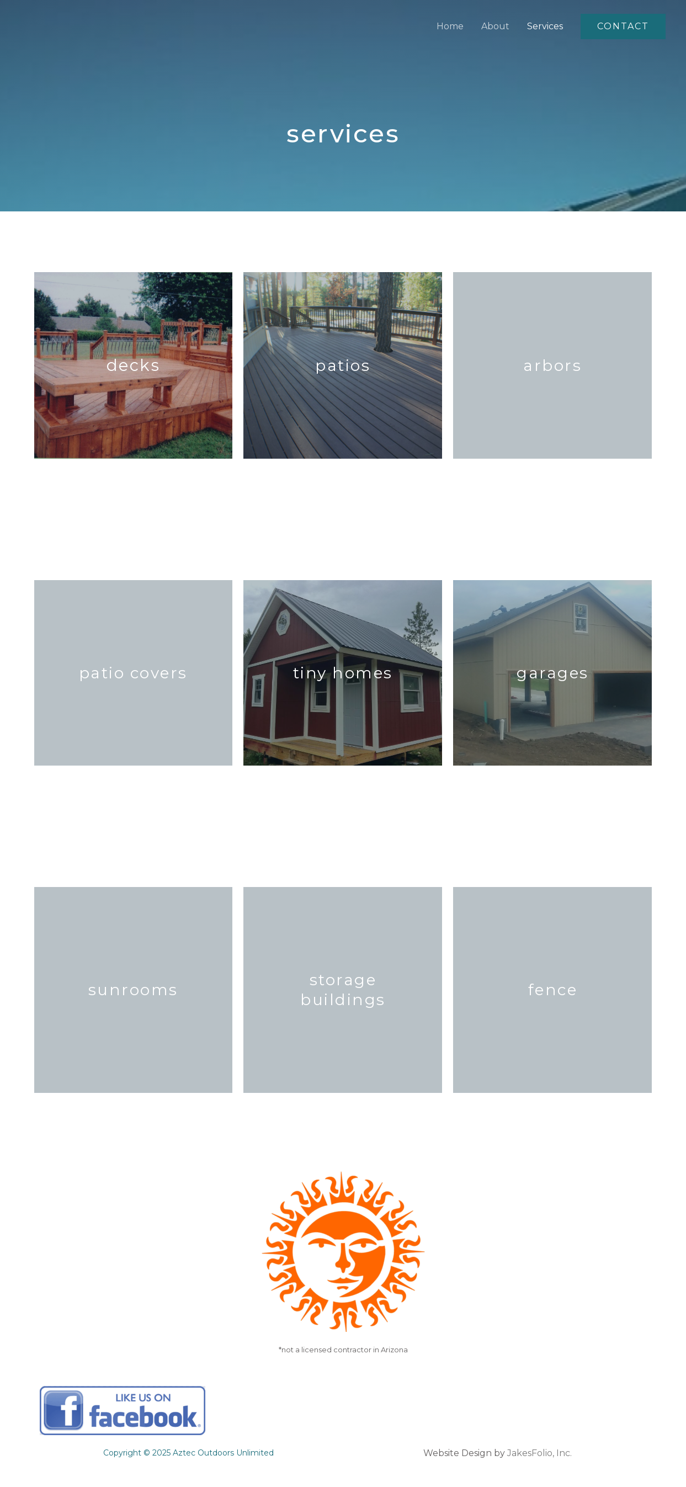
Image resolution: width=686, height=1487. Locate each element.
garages (553, 672)
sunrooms (133, 989)
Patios (342, 365)
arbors (552, 365)
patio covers (133, 672)
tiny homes (343, 672)
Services (545, 26)
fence (553, 989)
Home (450, 26)
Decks (134, 365)
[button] (623, 26)
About (495, 26)
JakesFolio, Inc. (539, 1453)
